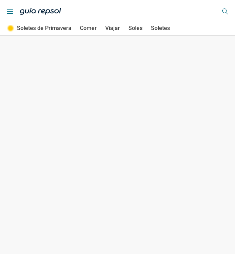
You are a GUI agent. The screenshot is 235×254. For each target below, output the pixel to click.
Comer (88, 28)
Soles (135, 28)
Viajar (112, 28)
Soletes (160, 28)
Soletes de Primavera (39, 28)
